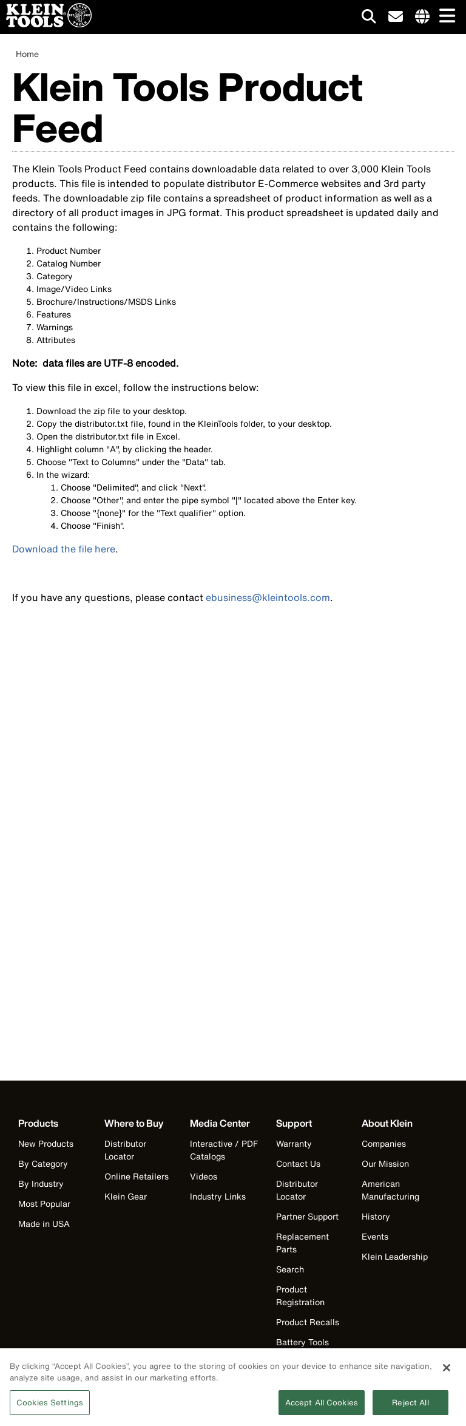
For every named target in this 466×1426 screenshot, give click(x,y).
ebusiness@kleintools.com (268, 597)
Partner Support (307, 1216)
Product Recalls (307, 1322)
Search (290, 1269)
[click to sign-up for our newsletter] (396, 17)
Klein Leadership (395, 1256)
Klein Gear (125, 1196)
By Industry (41, 1183)
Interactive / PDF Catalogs (224, 1150)
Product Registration (300, 1295)
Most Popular (44, 1203)
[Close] (446, 1372)
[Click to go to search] (369, 18)
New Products (45, 1143)
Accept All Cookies (321, 1407)
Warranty (294, 1143)
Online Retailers (136, 1176)
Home (27, 53)
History (376, 1216)
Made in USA (44, 1223)
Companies (384, 1143)
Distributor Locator (125, 1150)
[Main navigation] (445, 16)
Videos (203, 1176)
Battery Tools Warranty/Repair (309, 1348)
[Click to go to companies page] (422, 17)
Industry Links (218, 1196)
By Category (43, 1163)
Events (375, 1236)
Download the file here (63, 549)
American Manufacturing (390, 1190)
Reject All (410, 1407)
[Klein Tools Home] (46, 24)
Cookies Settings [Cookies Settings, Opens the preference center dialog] (49, 1407)
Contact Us (298, 1163)
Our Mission (385, 1163)
